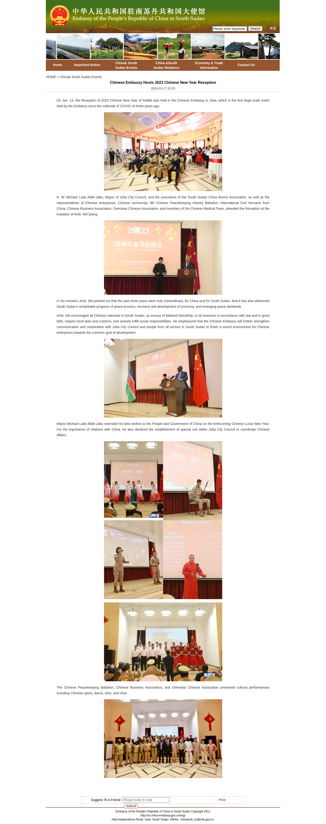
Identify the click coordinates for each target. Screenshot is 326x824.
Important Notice (87, 65)
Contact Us (246, 65)
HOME (51, 77)
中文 (272, 28)
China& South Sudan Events (81, 77)
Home (57, 65)
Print (222, 800)
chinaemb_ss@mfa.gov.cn (197, 819)
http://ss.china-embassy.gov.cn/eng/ (163, 815)
